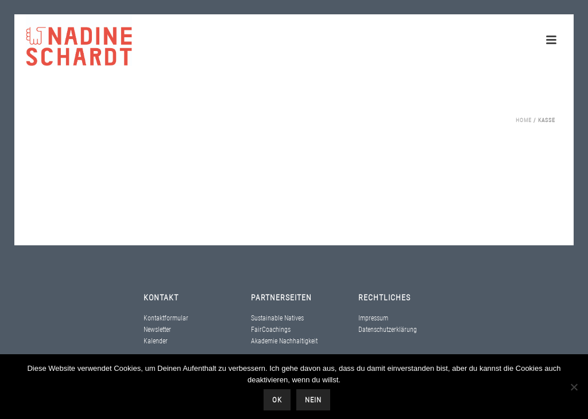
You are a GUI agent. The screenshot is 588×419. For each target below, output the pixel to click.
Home (524, 120)
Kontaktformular (166, 318)
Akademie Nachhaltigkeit (284, 341)
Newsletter (157, 330)
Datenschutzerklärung (387, 330)
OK (277, 399)
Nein (313, 399)
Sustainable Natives (277, 318)
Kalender (156, 341)
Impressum (373, 318)
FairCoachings (271, 330)
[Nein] (573, 387)
